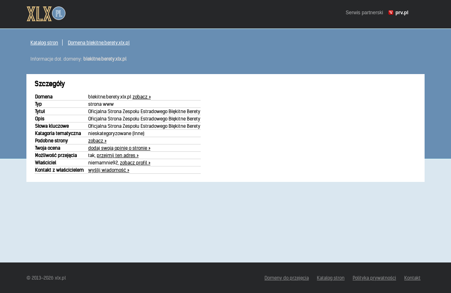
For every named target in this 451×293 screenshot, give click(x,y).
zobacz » (141, 97)
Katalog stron (44, 42)
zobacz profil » (135, 163)
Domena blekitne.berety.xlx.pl (99, 42)
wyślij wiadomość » (108, 170)
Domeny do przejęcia (287, 278)
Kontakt (412, 278)
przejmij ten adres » (118, 155)
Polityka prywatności (374, 278)
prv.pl (401, 12)
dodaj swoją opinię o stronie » (119, 148)
